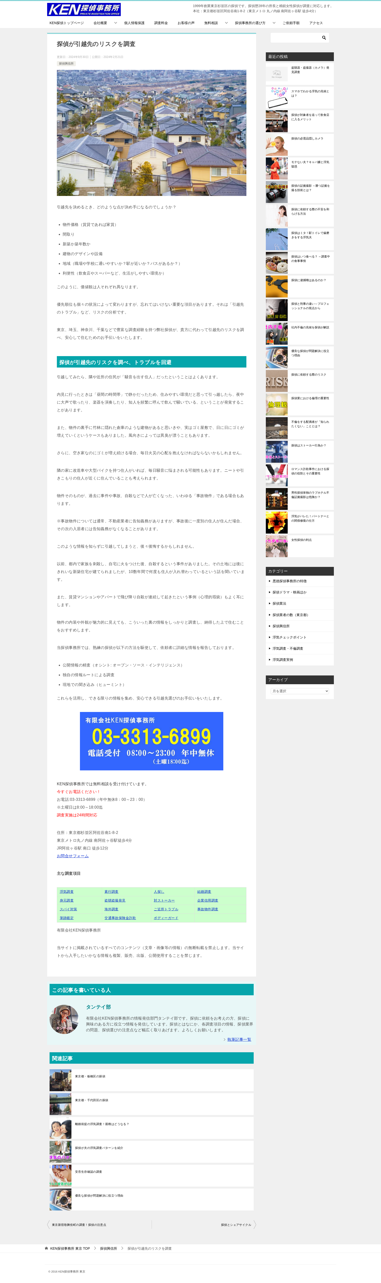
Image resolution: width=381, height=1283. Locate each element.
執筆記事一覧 (239, 1039)
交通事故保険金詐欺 (120, 918)
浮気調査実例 (283, 660)
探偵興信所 (66, 63)
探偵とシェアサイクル (236, 1225)
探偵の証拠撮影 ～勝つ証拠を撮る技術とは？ (310, 188)
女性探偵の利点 (301, 540)
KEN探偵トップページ (67, 23)
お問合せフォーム (73, 856)
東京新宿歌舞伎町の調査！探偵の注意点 (79, 1225)
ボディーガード (166, 918)
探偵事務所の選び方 (250, 23)
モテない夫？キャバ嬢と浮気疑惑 (310, 164)
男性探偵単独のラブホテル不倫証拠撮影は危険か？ (310, 495)
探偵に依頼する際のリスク (308, 374)
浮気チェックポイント (290, 637)
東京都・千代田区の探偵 (91, 1100)
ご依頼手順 (291, 23)
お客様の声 (186, 23)
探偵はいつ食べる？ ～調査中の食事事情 (310, 259)
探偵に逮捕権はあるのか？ (308, 280)
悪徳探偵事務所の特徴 (290, 581)
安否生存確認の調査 (88, 1171)
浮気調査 (67, 892)
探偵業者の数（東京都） (291, 615)
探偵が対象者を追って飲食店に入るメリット (310, 117)
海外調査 (111, 909)
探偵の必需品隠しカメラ (307, 138)
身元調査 (67, 900)
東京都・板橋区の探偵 (90, 1076)
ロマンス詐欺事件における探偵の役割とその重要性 (310, 471)
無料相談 (211, 23)
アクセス (316, 23)
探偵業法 (279, 603)
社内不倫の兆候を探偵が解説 (310, 327)
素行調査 (111, 892)
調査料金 (161, 23)
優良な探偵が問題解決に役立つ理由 (99, 1195)
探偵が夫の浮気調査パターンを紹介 (99, 1148)
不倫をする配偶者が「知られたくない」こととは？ (310, 424)
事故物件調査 (207, 909)
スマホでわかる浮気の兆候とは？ (310, 93)
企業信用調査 (207, 900)
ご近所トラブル (166, 909)
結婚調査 (204, 892)
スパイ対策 (68, 909)
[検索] (300, 38)
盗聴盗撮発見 (114, 900)
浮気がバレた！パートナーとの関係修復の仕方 (310, 518)
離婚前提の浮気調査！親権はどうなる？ (102, 1124)
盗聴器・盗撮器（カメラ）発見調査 (310, 70)
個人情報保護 (134, 23)
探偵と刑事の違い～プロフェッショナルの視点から (310, 306)
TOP (70, 1248)
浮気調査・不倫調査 (288, 648)
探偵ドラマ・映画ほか (290, 592)
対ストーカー (164, 900)
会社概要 (100, 23)
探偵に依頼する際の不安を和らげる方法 (310, 211)
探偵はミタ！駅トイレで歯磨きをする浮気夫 (310, 235)
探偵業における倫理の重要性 (310, 398)
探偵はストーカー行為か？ (308, 445)
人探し (159, 892)
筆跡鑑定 (67, 918)
